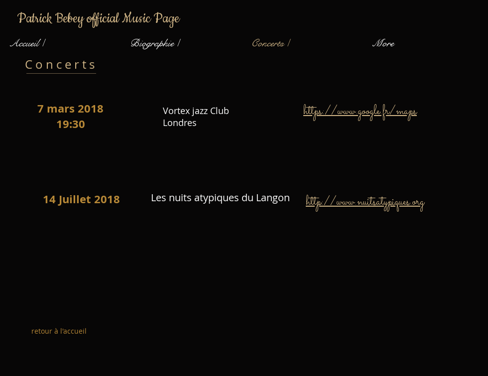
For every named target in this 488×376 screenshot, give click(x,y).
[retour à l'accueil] (58, 331)
